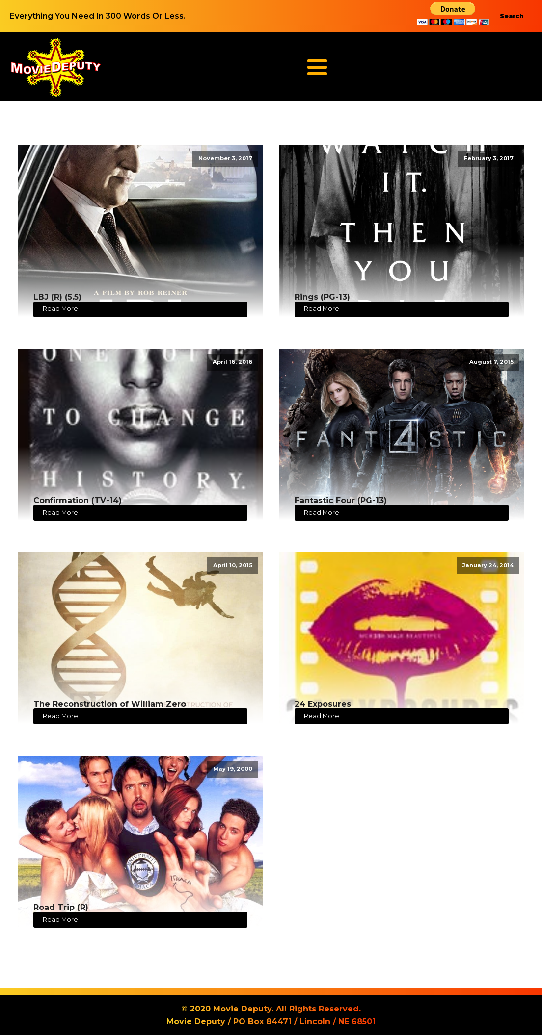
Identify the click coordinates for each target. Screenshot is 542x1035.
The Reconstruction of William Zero (109, 703)
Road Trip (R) (60, 907)
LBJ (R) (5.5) (57, 297)
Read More (60, 308)
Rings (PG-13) (322, 297)
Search (512, 16)
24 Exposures (323, 703)
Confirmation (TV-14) (77, 500)
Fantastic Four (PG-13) (341, 500)
